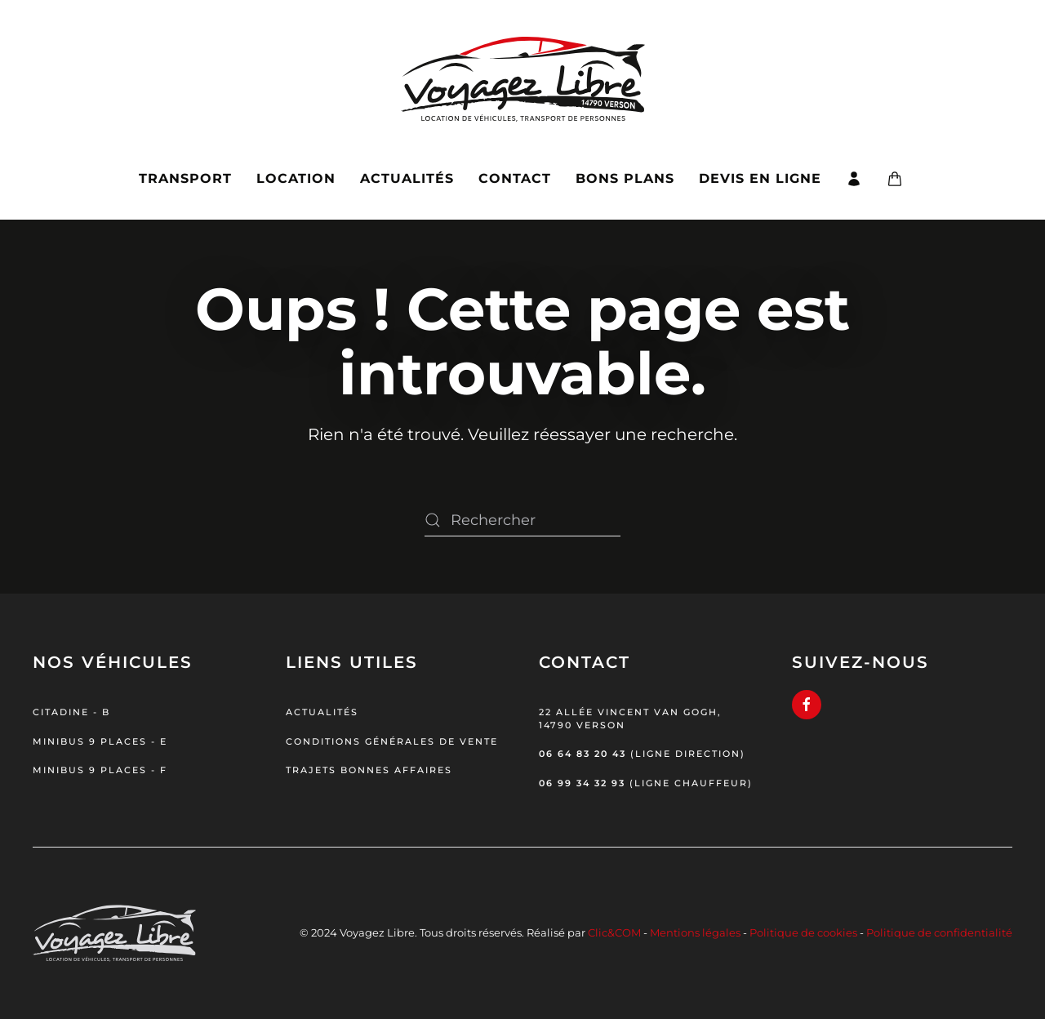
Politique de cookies (803, 932)
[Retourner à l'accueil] (523, 69)
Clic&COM (614, 932)
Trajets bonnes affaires (369, 770)
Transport (185, 178)
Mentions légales (695, 932)
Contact (514, 178)
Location (296, 178)
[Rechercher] (522, 520)
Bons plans (625, 178)
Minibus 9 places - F (100, 770)
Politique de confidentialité (939, 932)
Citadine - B (71, 712)
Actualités (407, 178)
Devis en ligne (760, 178)
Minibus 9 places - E (100, 741)
